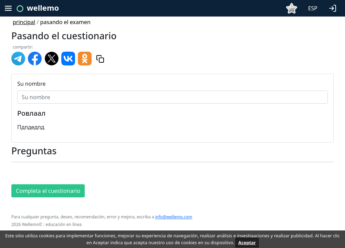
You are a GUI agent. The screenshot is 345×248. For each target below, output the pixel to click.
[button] (334, 7)
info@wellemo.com (173, 217)
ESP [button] (312, 8)
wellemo (43, 7)
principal (24, 22)
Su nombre (31, 83)
